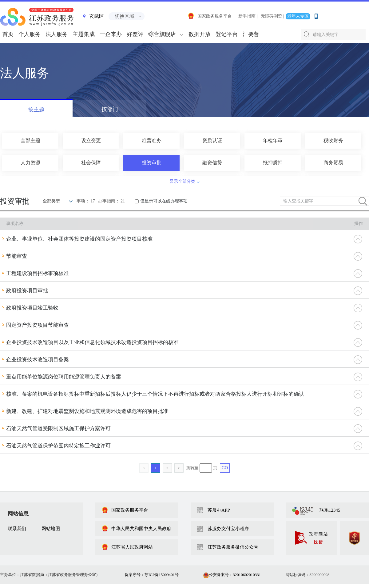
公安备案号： (232, 574)
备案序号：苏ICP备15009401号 (152, 574)
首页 (8, 34)
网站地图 (51, 528)
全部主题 (30, 140)
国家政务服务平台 (210, 16)
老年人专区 (298, 16)
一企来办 (111, 34)
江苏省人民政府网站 (127, 547)
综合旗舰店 (162, 34)
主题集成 (84, 34)
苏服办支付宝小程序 (228, 528)
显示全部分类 (182, 181)
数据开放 (199, 34)
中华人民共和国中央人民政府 (136, 528)
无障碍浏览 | (272, 16)
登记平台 (227, 34)
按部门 (109, 109)
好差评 (135, 34)
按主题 (36, 109)
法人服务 (57, 34)
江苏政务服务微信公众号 (233, 547)
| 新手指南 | (247, 16)
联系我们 (17, 528)
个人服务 (29, 34)
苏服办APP (219, 510)
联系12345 (329, 510)
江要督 (251, 34)
